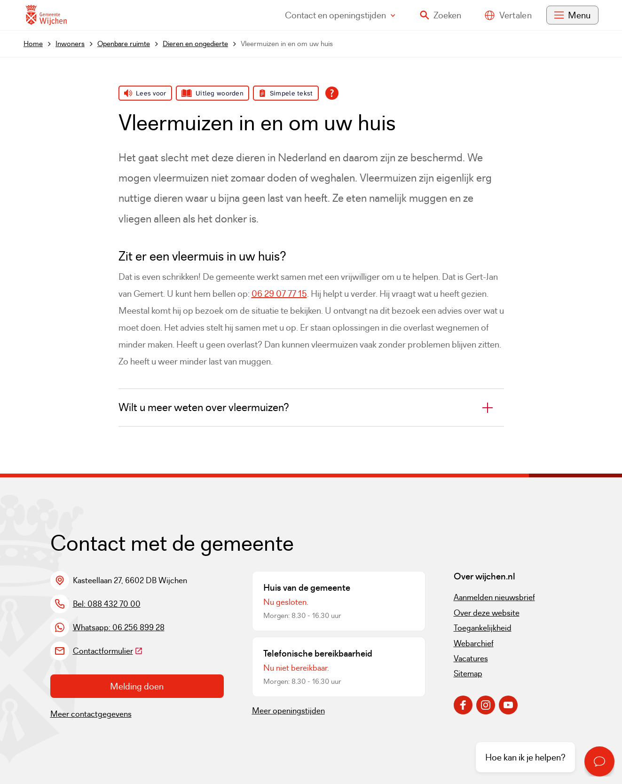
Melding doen (137, 686)
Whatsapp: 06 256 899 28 (119, 627)
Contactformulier (108, 651)
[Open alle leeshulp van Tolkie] (332, 93)
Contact (340, 15)
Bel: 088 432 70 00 (107, 604)
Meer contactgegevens (91, 714)
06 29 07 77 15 (279, 293)
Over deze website (487, 613)
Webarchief (474, 643)
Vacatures (471, 658)
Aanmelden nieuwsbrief (494, 597)
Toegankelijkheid (483, 628)
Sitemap (468, 673)
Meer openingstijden (288, 710)
